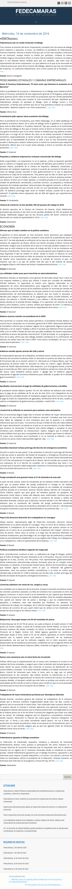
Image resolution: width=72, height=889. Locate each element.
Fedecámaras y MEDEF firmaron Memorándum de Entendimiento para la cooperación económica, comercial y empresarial (33, 792)
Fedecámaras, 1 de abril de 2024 (14, 853)
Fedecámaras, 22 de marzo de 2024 (16, 858)
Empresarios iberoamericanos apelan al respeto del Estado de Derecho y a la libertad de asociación (35, 808)
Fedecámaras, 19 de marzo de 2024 (15, 869)
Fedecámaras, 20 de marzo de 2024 (16, 863)
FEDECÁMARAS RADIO (17, 2)
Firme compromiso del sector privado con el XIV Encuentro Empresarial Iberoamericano (34, 815)
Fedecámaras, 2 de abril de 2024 (15, 847)
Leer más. (52, 107)
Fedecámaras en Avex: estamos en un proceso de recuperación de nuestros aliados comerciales (33, 800)
